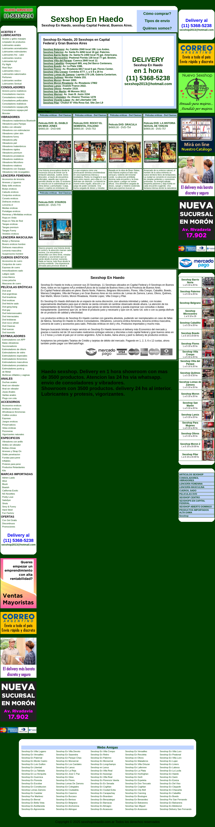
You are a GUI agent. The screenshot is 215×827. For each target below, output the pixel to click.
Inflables (6, 461)
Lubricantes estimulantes (14, 51)
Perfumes (7, 77)
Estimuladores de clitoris (14, 349)
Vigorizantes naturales (13, 434)
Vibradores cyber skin (12, 133)
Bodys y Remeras (11, 241)
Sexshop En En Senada (102, 783)
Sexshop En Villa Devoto (68, 751)
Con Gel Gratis (9, 520)
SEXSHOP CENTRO (189, 497)
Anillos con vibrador (11, 127)
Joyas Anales (8, 392)
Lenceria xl (7, 205)
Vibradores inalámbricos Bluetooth (19, 120)
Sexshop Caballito (53, 63)
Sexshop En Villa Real (102, 770)
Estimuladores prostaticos (14, 365)
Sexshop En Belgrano (66, 803)
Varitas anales (9, 395)
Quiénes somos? (157, 28)
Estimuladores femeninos (14, 359)
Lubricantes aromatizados (14, 48)
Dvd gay (6, 310)
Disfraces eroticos (11, 201)
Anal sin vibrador (10, 388)
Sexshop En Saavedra (67, 754)
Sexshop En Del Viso (170, 783)
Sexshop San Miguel (135, 806)
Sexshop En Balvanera (136, 803)
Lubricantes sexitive (12, 80)
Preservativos (9, 425)
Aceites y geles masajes (14, 39)
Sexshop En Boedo (169, 796)
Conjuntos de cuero (11, 264)
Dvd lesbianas (9, 319)
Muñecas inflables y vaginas (16, 375)
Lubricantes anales (11, 45)
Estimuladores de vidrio (13, 352)
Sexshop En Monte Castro (34, 761)
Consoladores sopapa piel (15, 110)
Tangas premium (10, 227)
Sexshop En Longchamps (103, 764)
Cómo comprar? (157, 14)
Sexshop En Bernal (30, 799)
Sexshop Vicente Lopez (56, 100)
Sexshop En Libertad (31, 767)
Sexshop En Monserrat (67, 761)
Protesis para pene (11, 464)
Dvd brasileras (9, 297)
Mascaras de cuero (11, 283)
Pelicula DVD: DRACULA (123, 124)
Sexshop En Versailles (136, 751)
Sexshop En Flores (65, 780)
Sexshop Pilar (51, 102)
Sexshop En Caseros (66, 793)
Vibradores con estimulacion (16, 130)
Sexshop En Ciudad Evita (103, 790)
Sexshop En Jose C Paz (68, 774)
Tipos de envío (157, 21)
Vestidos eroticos (10, 234)
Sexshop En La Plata (135, 770)
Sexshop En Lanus (65, 767)
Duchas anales (9, 382)
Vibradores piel (9, 143)
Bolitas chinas (9, 448)
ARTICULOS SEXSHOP (191, 474)
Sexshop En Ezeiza (169, 780)
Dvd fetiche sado (10, 303)
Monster (6, 113)
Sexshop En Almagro (101, 806)
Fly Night (6, 64)
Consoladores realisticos (14, 104)
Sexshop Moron (52, 80)
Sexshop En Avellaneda (33, 806)
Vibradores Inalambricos (14, 146)
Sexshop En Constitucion (33, 786)
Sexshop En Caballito (170, 793)
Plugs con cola (9, 398)
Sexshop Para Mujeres (190, 424)
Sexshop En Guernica (32, 777)
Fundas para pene (11, 457)
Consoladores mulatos (13, 97)
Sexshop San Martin (54, 91)
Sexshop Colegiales (54, 97)
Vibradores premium (12, 152)
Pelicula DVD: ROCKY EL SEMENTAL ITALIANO (88, 124)
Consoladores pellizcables (15, 100)
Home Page (43, 111)
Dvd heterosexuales (12, 313)
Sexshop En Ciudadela (67, 790)
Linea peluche (9, 280)
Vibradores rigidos (11, 149)
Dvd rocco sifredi (10, 323)
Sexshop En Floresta (31, 780)
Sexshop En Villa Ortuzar (137, 764)
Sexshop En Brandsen (102, 796)
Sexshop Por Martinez (32, 796)
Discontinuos (8, 523)
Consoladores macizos (13, 94)
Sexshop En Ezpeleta (135, 780)
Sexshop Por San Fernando (173, 799)
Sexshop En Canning (135, 793)
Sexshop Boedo (52, 66)
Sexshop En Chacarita (171, 790)
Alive (4, 481)
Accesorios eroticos (11, 405)
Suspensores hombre (12, 254)
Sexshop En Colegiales (67, 786)
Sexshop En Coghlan (101, 786)
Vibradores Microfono (12, 162)
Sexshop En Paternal (31, 758)
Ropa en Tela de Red (12, 221)
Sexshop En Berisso (66, 799)
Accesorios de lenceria (13, 179)
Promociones (8, 526)
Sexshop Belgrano (53, 49)
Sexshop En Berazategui (103, 799)
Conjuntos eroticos (11, 195)
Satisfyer (6, 500)
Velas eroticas (9, 428)
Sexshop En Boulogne (136, 796)
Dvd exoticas (8, 300)
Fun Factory (8, 513)
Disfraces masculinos (12, 247)
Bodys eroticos (9, 189)
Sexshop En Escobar (31, 783)
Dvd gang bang (9, 307)
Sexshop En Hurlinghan (136, 774)
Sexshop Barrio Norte (55, 55)
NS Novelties (8, 494)
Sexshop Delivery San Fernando (176, 809)
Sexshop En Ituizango (101, 774)
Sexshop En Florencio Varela (105, 780)
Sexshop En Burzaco (66, 796)
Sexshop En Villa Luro (171, 751)
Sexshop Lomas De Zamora (69, 783)
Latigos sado (8, 274)
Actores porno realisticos (14, 91)
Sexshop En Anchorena (67, 806)
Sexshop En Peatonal (170, 754)
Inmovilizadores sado (12, 270)
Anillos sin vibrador (11, 445)
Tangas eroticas (10, 224)
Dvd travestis (8, 332)
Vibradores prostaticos (13, 156)
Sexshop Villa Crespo (55, 71)
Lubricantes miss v (11, 71)
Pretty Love (7, 497)
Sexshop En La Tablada (33, 770)
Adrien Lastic (8, 477)
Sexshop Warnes (52, 94)
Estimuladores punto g (13, 368)
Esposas (6, 418)
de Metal (6, 372)
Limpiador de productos (13, 42)
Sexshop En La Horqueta (33, 774)
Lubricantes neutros (12, 58)
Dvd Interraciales (10, 316)
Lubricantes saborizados (14, 74)
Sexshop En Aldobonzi (171, 806)
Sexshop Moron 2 (190, 444)
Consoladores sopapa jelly (15, 107)
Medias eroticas (10, 208)
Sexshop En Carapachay (103, 793)
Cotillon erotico (9, 415)
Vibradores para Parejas (14, 124)
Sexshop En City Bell (135, 790)
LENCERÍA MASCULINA (191, 487)
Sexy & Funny (9, 506)
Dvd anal (6, 291)
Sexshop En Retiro (100, 754)
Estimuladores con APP (13, 339)
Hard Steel (7, 510)
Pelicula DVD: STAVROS (52, 202)
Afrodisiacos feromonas (13, 412)
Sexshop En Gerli (133, 777)
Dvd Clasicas (8, 326)
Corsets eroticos (10, 198)
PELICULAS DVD (188, 494)
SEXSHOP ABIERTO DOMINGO (195, 506)
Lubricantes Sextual (12, 83)
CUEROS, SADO (187, 490)
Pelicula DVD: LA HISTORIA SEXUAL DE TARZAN (159, 124)
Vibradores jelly (9, 140)
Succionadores (9, 346)
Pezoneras (7, 431)
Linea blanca (8, 277)
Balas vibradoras (10, 343)
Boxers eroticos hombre (13, 244)
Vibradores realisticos (12, 159)
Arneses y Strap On (11, 451)
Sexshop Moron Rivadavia (58, 83)
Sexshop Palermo (53, 52)
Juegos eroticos (10, 421)
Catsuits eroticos (10, 192)
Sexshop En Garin (169, 777)
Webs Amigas (107, 747)
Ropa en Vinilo (9, 217)
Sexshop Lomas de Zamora (58, 74)
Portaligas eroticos (11, 211)
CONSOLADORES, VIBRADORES (189, 479)
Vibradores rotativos (12, 165)
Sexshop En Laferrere (136, 767)
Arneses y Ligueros (11, 182)
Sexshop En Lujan (169, 761)
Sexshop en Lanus (100, 767)
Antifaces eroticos (11, 408)
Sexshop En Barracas (101, 803)
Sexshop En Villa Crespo (103, 751)
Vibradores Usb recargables (15, 172)
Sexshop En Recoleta (135, 754)
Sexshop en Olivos (134, 758)
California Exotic (10, 490)
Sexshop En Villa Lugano (33, 751)
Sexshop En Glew (64, 777)
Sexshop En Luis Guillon (33, 764)
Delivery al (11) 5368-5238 (18, 538)
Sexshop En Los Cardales (68, 764)
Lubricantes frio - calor (13, 55)
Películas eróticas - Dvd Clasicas (55, 115)
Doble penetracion (11, 454)
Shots (5, 503)
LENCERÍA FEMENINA (191, 484)
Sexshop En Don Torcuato (138, 783)
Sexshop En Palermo (101, 758)
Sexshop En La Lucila (170, 770)
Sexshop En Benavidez (136, 799)
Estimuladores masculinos (15, 362)
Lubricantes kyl (9, 61)
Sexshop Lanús (52, 85)
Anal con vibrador (10, 385)
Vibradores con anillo (12, 441)
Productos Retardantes (13, 467)
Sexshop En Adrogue (66, 809)
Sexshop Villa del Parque (57, 60)
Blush (5, 484)
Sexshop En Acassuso (102, 809)
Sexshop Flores (52, 69)
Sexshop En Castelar (31, 793)
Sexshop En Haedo (87, 19)
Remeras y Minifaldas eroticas (17, 214)
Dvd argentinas (9, 294)
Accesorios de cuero (12, 261)
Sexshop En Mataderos (136, 761)
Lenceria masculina (11, 250)
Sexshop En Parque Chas (68, 758)
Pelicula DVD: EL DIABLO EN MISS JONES (53, 124)
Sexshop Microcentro (55, 57)
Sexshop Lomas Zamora (33, 790)
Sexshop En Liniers (169, 764)
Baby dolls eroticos (11, 185)
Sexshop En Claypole (170, 786)
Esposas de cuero (11, 267)
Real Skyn (7, 67)
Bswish (5, 487)
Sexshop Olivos (52, 88)
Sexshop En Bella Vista (32, 803)
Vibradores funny (10, 136)
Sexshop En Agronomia (33, 809)
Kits (4, 470)
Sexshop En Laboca (170, 767)
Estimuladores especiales (14, 356)
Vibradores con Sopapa (13, 169)
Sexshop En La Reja (66, 770)
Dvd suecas (8, 329)
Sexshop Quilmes (53, 77)
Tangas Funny (9, 230)
